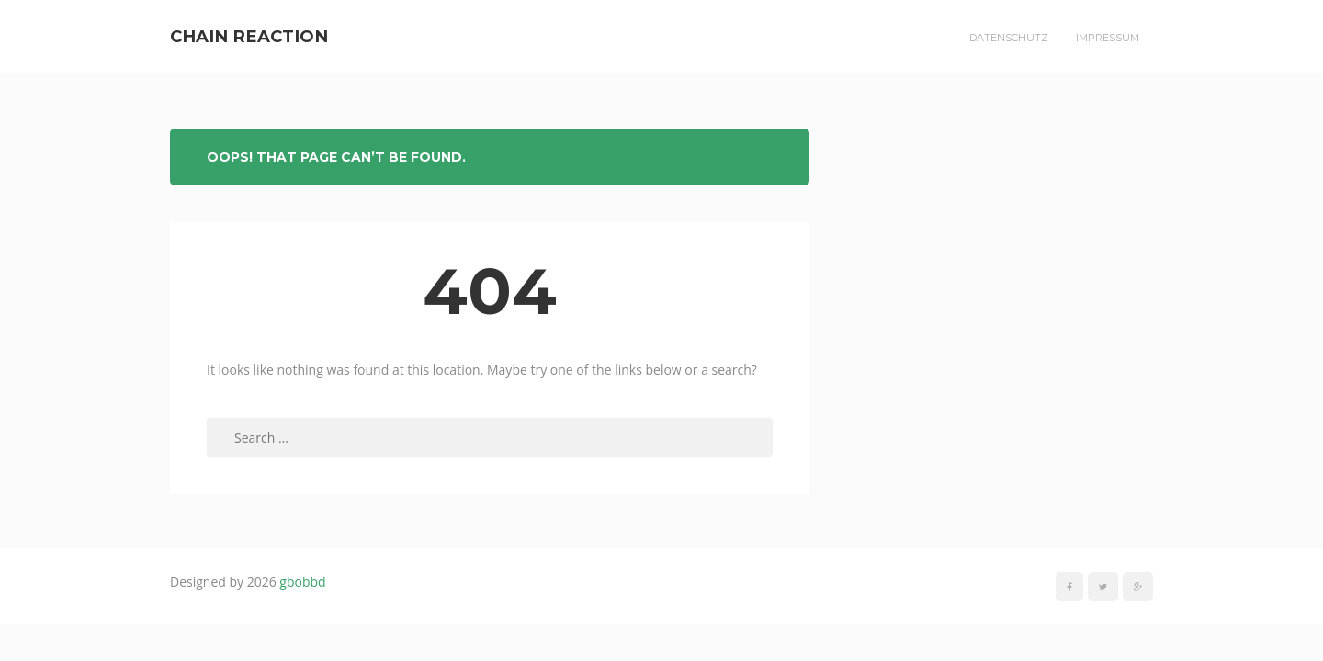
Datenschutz (1008, 37)
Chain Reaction (249, 36)
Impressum (1107, 37)
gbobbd (302, 581)
